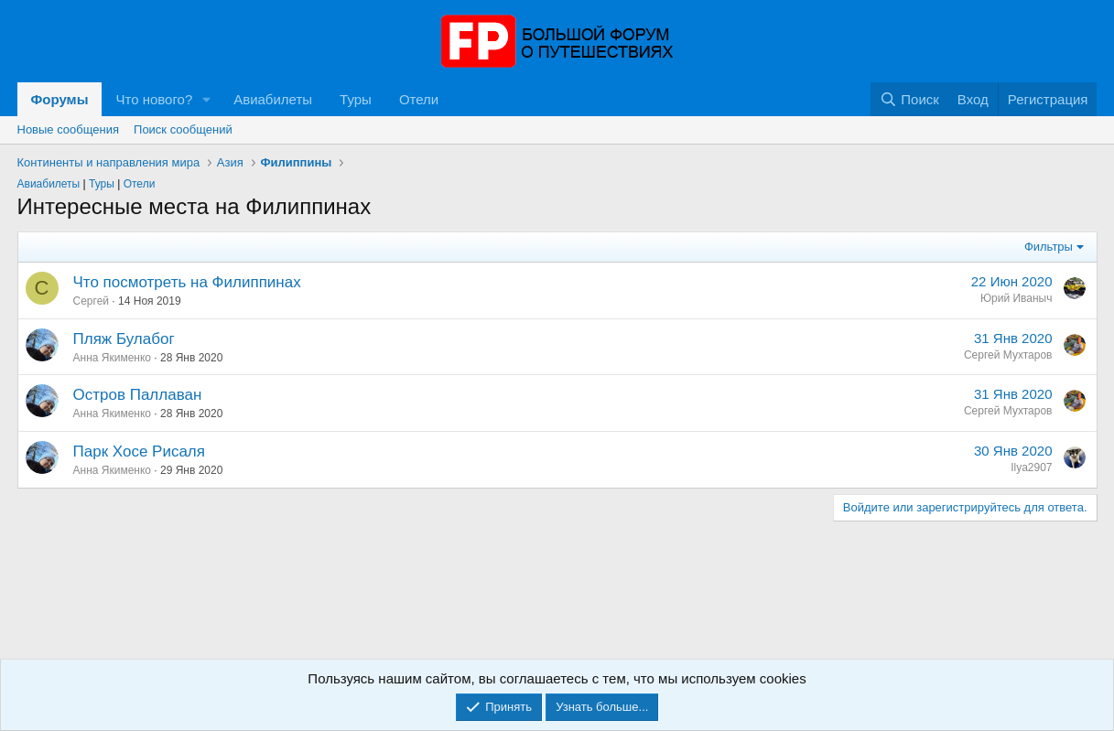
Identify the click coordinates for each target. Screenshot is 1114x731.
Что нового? (153, 99)
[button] (207, 99)
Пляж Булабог (124, 339)
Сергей (91, 301)
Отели (418, 99)
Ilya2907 (1031, 467)
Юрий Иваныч (1016, 298)
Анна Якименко (112, 357)
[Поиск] (909, 99)
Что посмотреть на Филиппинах (187, 282)
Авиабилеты (272, 99)
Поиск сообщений (183, 129)
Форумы (60, 99)
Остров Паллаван (137, 394)
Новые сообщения (68, 129)
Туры (356, 99)
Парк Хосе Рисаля (139, 451)
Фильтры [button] (1048, 246)
